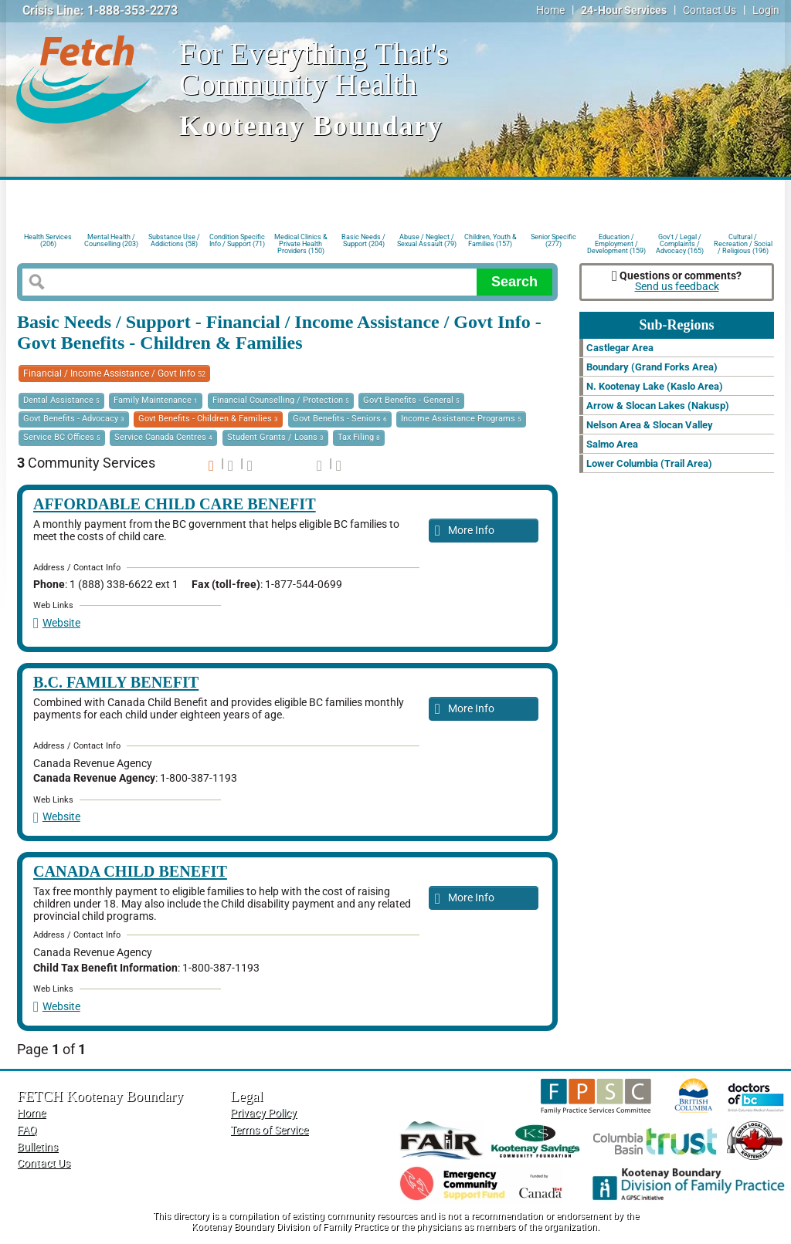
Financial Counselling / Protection (280, 400)
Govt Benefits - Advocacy (73, 419)
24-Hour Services (624, 10)
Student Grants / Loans (275, 437)
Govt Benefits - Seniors (340, 419)
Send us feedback (677, 286)
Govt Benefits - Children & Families (208, 419)
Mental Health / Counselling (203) (111, 240)
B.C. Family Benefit (116, 682)
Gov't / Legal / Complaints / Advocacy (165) (680, 242)
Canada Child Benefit (130, 871)
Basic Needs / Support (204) (363, 240)
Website (56, 623)
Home (550, 10)
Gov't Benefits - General (411, 400)
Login (765, 10)
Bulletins (37, 1147)
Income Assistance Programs (461, 419)
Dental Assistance (61, 400)
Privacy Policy (263, 1113)
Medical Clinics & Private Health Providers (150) (301, 242)
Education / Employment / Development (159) (616, 242)
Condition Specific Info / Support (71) (237, 240)
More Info (464, 531)
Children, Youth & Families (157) (490, 240)
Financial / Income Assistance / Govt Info (114, 373)
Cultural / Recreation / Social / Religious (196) (743, 242)
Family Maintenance (156, 400)
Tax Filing (359, 437)
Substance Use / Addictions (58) (174, 240)
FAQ (27, 1130)
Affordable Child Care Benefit (174, 503)
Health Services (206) (48, 240)
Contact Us (709, 10)
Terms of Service (269, 1130)
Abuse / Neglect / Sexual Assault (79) (427, 240)
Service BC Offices (61, 437)
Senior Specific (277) (553, 240)
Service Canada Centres (163, 437)
